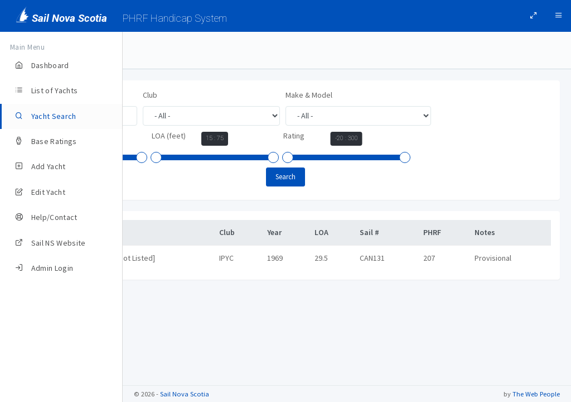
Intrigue (162, 298)
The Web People (536, 394)
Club (272, 95)
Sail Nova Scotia (184, 394)
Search (347, 217)
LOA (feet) (160, 176)
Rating (285, 176)
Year (301, 137)
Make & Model (166, 136)
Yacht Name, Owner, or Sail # (190, 95)
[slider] (298, 159)
